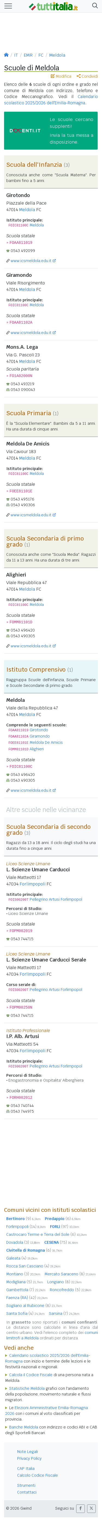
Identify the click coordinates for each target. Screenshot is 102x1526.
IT (16, 55)
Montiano (23, 1274)
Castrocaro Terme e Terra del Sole (46, 1234)
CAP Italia (26, 1468)
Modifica (61, 76)
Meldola (57, 55)
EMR (28, 55)
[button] (94, 6)
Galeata (22, 1258)
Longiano (64, 1281)
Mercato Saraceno (70, 1274)
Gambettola (25, 1289)
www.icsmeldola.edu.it (31, 260)
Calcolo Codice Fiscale (37, 1475)
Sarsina (64, 1313)
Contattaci (26, 1492)
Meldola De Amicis (46, 742)
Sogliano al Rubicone (34, 1305)
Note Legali (27, 1451)
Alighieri (37, 749)
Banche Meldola (23, 1427)
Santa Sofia (25, 1313)
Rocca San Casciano (33, 1266)
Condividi (87, 76)
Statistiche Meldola (27, 1388)
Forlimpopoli (32, 884)
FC (41, 55)
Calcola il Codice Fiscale (30, 1374)
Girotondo (39, 729)
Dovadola (23, 1242)
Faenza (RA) (27, 1297)
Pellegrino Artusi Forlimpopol (56, 899)
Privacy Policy (29, 1458)
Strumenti (26, 1485)
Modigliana (24, 1281)
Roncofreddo (70, 1289)
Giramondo (40, 736)
